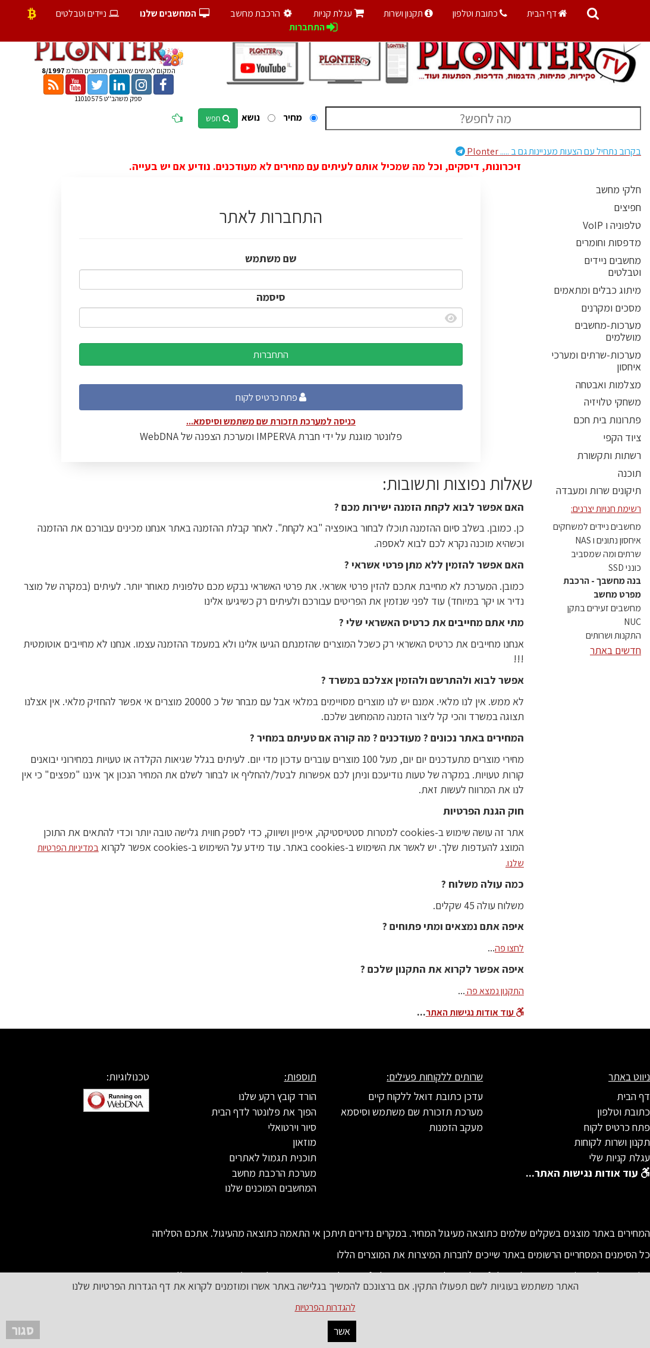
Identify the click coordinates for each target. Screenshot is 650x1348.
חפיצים (627, 207)
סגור (23, 1330)
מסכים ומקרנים (611, 308)
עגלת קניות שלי (619, 1157)
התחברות (270, 354)
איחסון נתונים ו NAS (608, 540)
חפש (218, 118)
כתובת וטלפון (480, 13)
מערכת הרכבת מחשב (274, 1173)
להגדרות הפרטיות (325, 1307)
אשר (342, 1331)
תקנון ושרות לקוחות (612, 1142)
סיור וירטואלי (292, 1127)
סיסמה (270, 297)
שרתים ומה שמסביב (606, 554)
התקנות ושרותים (613, 635)
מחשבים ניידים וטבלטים (612, 266)
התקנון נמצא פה (494, 991)
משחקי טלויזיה (612, 402)
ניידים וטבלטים (88, 13)
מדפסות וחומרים (608, 242)
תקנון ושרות (408, 13)
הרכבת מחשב (263, 13)
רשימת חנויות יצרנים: (606, 508)
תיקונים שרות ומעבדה (598, 490)
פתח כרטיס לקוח (270, 397)
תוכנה (629, 473)
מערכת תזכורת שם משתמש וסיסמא (412, 1111)
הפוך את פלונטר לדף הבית (263, 1111)
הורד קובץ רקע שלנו (277, 1096)
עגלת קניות (338, 13)
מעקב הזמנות (456, 1127)
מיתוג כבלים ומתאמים (597, 290)
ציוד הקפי (622, 437)
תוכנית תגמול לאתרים (272, 1157)
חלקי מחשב (618, 189)
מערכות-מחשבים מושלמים (607, 331)
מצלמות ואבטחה (608, 384)
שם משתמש (271, 258)
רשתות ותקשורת (609, 455)
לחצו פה (509, 948)
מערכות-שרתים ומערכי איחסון (596, 360)
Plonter (548, 151)
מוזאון (304, 1142)
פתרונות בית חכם (607, 419)
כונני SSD (624, 567)
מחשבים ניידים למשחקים (597, 526)
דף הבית (547, 13)
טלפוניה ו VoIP (612, 225)
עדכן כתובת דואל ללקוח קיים (425, 1096)
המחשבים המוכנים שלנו (270, 1188)
